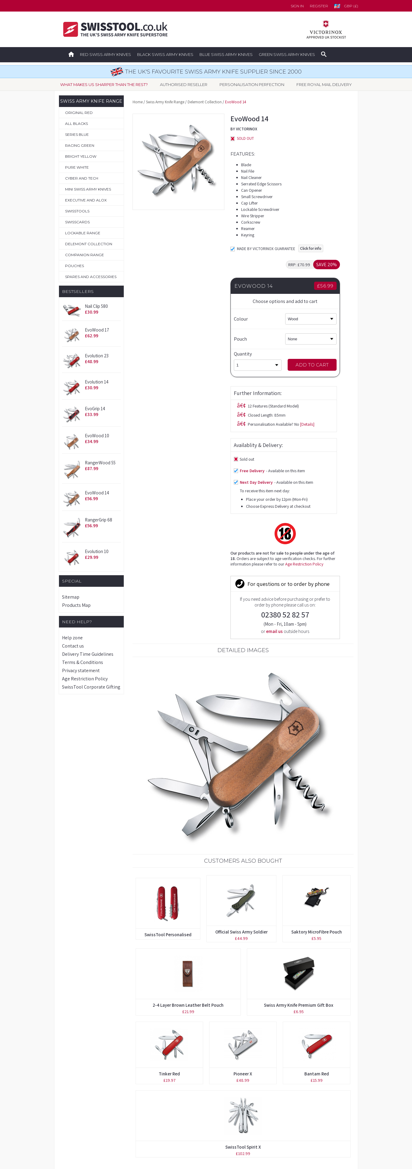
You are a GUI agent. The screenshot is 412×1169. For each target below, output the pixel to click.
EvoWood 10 (97, 435)
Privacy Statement (276, 1119)
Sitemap (70, 597)
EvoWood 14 (97, 493)
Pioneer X (243, 884)
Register (319, 6)
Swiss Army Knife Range (165, 102)
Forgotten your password (284, 1066)
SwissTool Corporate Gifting (91, 687)
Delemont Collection (205, 102)
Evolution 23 (97, 356)
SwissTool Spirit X (243, 957)
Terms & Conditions (82, 662)
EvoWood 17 (97, 330)
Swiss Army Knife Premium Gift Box (298, 815)
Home (138, 102)
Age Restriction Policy (85, 679)
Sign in (297, 6)
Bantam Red (316, 884)
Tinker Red (169, 884)
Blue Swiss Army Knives (226, 54)
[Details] (209, 254)
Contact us (73, 646)
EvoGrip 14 (95, 408)
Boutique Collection (81, 1079)
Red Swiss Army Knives (105, 54)
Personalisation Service (84, 1092)
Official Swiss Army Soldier (241, 742)
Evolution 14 (97, 382)
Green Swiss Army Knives (287, 54)
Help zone (72, 637)
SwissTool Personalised (168, 745)
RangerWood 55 (100, 463)
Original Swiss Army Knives (88, 1066)
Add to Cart (322, 365)
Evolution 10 (97, 551)
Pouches (69, 1106)
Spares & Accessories (83, 1119)
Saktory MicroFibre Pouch (316, 742)
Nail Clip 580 (96, 306)
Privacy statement (81, 670)
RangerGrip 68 (98, 520)
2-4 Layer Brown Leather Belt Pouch (188, 815)
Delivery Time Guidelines (87, 654)
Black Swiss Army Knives (165, 54)
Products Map (76, 605)
